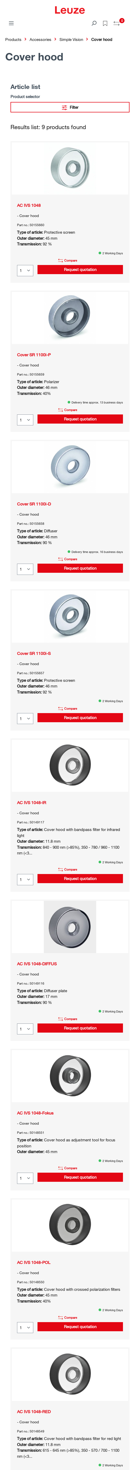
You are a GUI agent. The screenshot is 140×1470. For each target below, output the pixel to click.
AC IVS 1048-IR (31, 802)
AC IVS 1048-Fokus (35, 1113)
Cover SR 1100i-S (34, 653)
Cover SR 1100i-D (34, 504)
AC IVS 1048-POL (33, 1262)
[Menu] (11, 23)
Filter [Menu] (70, 107)
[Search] (94, 23)
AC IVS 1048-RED (34, 1411)
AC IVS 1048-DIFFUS (37, 963)
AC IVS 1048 (29, 205)
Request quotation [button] (80, 269)
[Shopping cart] (131, 21)
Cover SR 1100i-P (34, 354)
